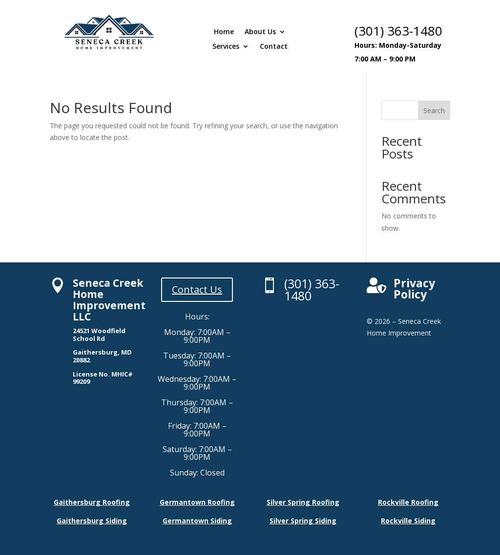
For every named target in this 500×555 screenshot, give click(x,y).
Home (224, 32)
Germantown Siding (197, 520)
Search (434, 110)
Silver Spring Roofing (303, 502)
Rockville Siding (408, 520)
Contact (274, 47)
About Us (260, 32)
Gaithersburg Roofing (92, 502)
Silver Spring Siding (303, 520)
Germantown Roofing (197, 502)
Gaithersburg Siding (92, 520)
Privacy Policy (414, 288)
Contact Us (197, 289)
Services (225, 47)
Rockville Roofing (408, 502)
